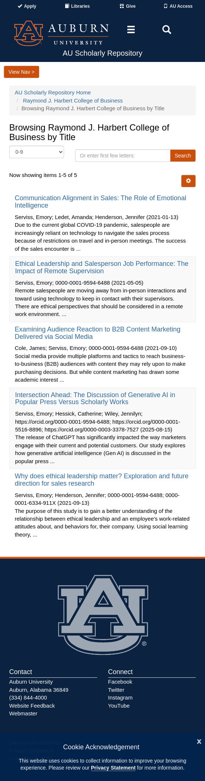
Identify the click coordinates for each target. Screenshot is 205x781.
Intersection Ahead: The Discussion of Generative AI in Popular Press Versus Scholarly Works (95, 398)
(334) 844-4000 (28, 697)
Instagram (120, 697)
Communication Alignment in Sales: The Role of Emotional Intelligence (100, 201)
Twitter (116, 690)
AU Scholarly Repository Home (53, 92)
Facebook (120, 681)
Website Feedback (32, 705)
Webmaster (23, 713)
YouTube (119, 705)
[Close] (199, 740)
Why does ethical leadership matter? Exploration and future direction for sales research (101, 479)
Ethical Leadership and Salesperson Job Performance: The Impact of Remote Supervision (101, 267)
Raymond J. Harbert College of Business (73, 100)
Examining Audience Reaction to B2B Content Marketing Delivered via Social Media (97, 333)
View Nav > (21, 72)
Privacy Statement (113, 768)
